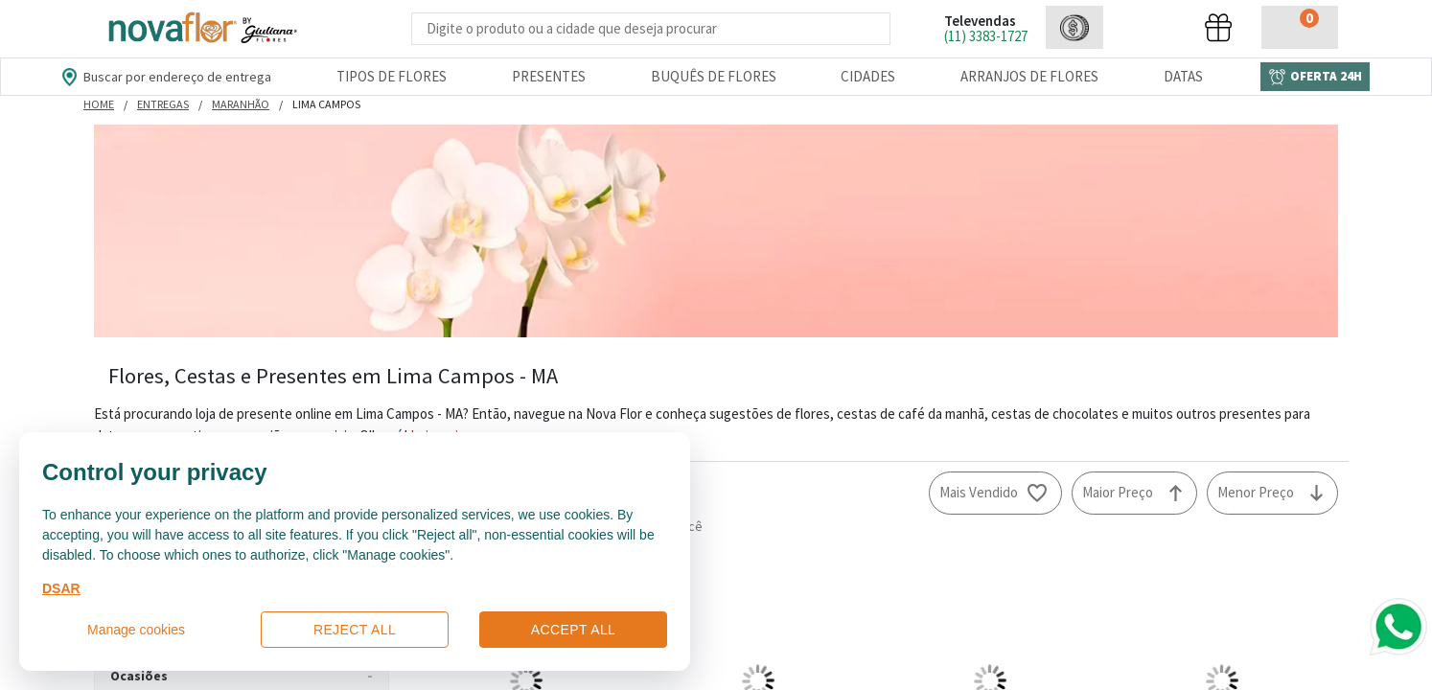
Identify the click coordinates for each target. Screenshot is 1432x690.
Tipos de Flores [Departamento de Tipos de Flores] (391, 76)
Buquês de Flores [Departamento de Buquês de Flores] (713, 76)
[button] (1074, 27)
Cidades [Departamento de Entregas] (868, 76)
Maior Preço (1117, 492)
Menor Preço (1255, 492)
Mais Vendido (978, 492)
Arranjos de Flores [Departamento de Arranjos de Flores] (1029, 76)
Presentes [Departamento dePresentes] (549, 76)
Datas (1183, 76)
